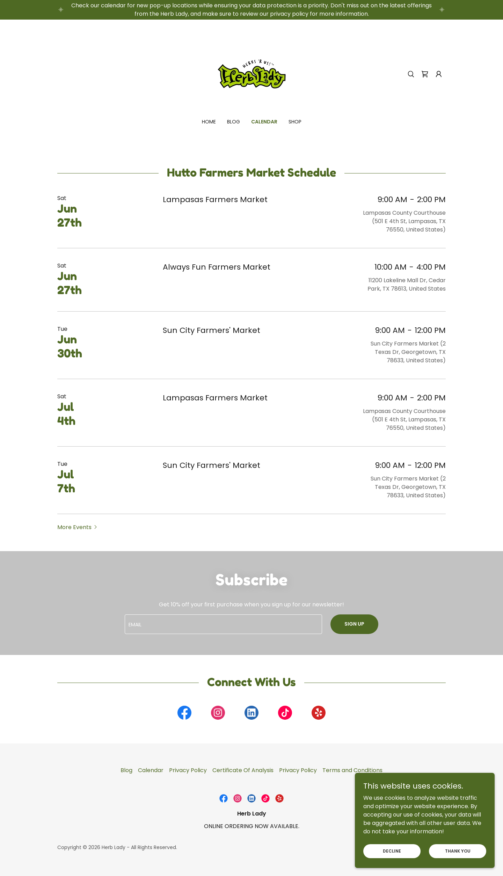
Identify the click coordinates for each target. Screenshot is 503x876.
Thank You (458, 851)
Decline (392, 851)
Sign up (354, 623)
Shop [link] (295, 121)
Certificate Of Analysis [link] (243, 770)
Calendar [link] (264, 121)
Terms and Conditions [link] (352, 770)
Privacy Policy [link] (188, 770)
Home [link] (209, 121)
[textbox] (223, 624)
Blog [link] (233, 121)
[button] (439, 74)
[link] (251, 74)
